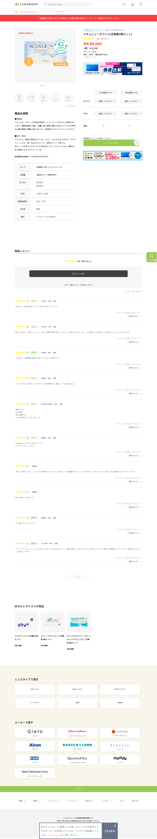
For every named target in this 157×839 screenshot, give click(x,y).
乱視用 (77, 703)
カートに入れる (107, 143)
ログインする (78, 273)
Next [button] (78, 51)
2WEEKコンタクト (77, 689)
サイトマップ (73, 801)
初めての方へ (133, 801)
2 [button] (48, 86)
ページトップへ (78, 789)
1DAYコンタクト (35, 689)
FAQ (120, 801)
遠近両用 (120, 703)
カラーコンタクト (35, 703)
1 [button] (42, 86)
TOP (16, 11)
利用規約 (35, 801)
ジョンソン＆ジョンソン (28, 11)
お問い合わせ (89, 801)
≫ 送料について (89, 57)
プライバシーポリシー (53, 801)
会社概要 (22, 801)
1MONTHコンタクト (120, 689)
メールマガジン (107, 801)
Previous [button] (13, 51)
